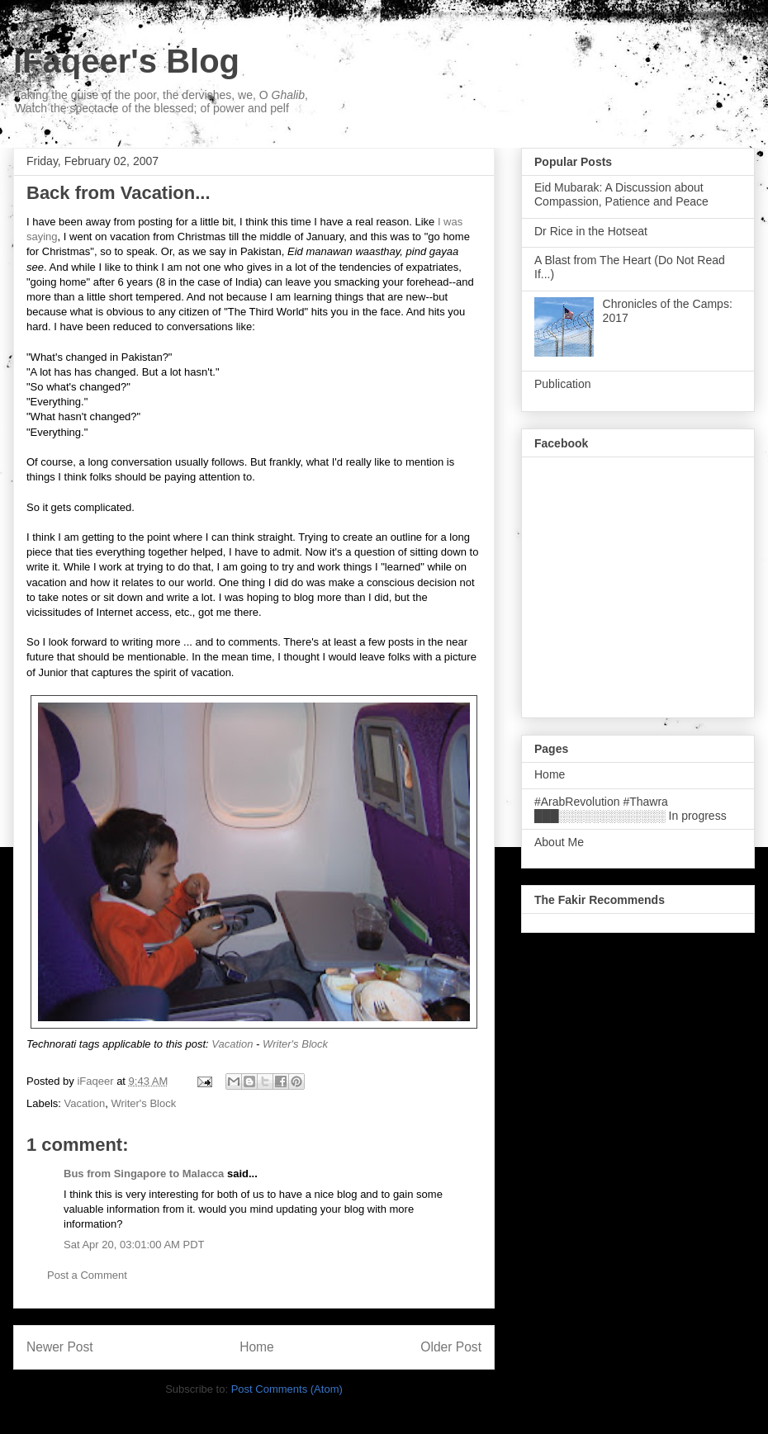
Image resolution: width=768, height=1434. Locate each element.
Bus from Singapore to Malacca (144, 1173)
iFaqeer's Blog (126, 61)
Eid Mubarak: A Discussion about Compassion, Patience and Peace (621, 194)
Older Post (450, 1347)
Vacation (232, 1044)
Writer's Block (295, 1044)
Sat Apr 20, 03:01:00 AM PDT (134, 1244)
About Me (559, 842)
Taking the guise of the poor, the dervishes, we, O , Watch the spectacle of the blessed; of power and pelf (161, 101)
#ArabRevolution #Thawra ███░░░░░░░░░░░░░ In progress (630, 808)
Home (256, 1347)
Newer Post (59, 1347)
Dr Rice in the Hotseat (590, 231)
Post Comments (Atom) (287, 1389)
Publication (562, 383)
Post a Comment (87, 1275)
